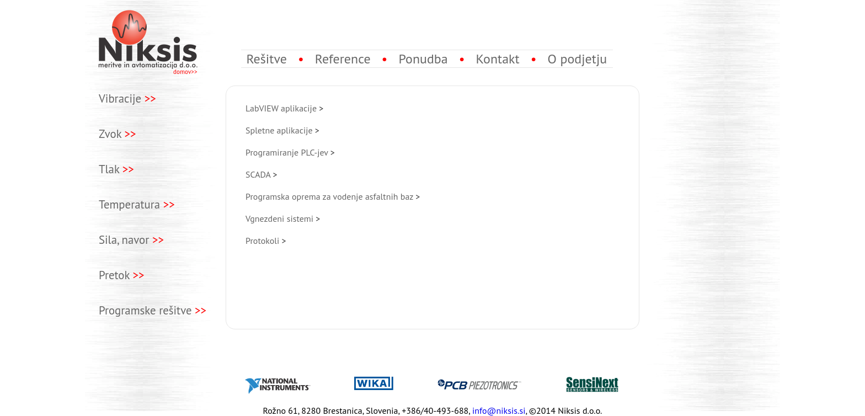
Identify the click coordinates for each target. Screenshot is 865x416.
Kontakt (489, 58)
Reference (334, 58)
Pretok (121, 275)
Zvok (117, 133)
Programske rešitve (152, 310)
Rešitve (266, 58)
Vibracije (127, 98)
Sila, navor (131, 239)
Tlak (116, 169)
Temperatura (137, 204)
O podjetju (569, 58)
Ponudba (415, 58)
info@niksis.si (498, 410)
